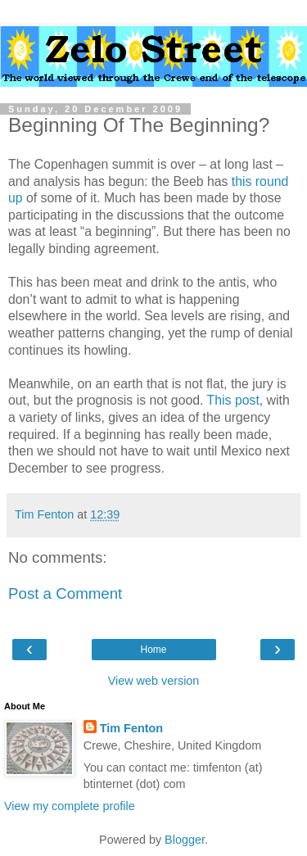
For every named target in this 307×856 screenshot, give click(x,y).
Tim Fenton (131, 728)
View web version (154, 680)
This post (233, 400)
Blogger (185, 839)
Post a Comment (65, 593)
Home (153, 649)
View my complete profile (69, 806)
